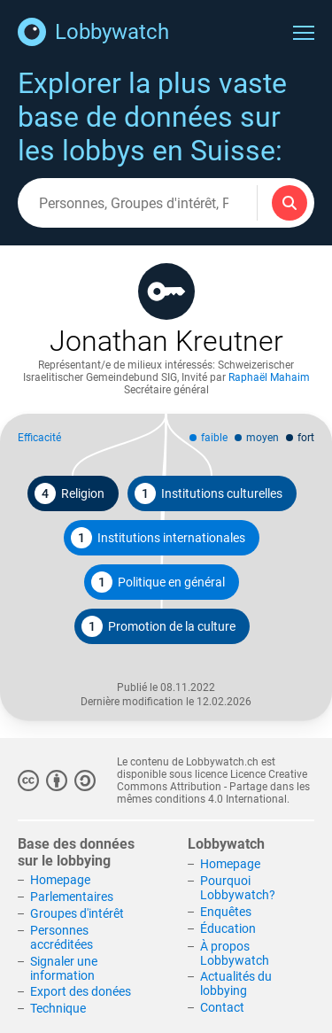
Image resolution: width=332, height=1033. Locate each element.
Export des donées (80, 991)
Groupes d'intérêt (77, 913)
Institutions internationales (158, 537)
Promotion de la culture (158, 626)
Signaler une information (63, 968)
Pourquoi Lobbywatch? (237, 888)
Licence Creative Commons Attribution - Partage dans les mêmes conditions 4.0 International (213, 786)
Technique (58, 1008)
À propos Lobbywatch (234, 953)
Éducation (228, 928)
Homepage (60, 880)
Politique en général (158, 582)
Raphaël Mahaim (269, 377)
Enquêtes (225, 912)
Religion (69, 493)
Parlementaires (71, 896)
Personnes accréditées (61, 937)
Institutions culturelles (208, 493)
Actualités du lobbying (236, 983)
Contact (222, 1007)
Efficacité (39, 437)
